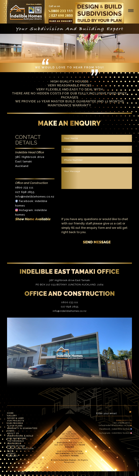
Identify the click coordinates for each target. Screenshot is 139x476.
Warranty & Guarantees (22, 428)
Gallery (12, 416)
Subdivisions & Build (20, 436)
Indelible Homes (67, 460)
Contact (12, 456)
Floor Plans (15, 426)
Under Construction (20, 448)
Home (10, 413)
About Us (13, 433)
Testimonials (15, 441)
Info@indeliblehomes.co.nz (34, 196)
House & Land (15, 418)
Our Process (15, 423)
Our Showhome (16, 438)
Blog (10, 451)
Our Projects (15, 421)
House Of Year (16, 446)
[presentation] (88, 201)
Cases (10, 431)
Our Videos (14, 443)
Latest (11, 453)
